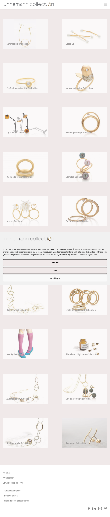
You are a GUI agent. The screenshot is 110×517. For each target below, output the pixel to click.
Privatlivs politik (10, 495)
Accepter (55, 262)
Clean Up (70, 43)
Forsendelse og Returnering (16, 500)
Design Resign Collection (78, 398)
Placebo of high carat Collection (82, 354)
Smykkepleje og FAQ (13, 483)
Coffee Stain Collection (77, 221)
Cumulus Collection (75, 177)
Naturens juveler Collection (79, 88)
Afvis (55, 270)
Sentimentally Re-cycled (18, 443)
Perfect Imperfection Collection (22, 88)
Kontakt (6, 472)
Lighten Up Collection (17, 132)
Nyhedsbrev (8, 478)
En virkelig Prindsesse (17, 43)
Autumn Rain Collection (17, 398)
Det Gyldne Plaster (15, 354)
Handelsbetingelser (12, 490)
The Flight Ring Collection (78, 132)
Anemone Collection (76, 443)
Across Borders (14, 221)
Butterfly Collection (16, 310)
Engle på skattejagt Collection (81, 310)
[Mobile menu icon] (105, 4)
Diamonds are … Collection (19, 177)
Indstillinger (55, 278)
